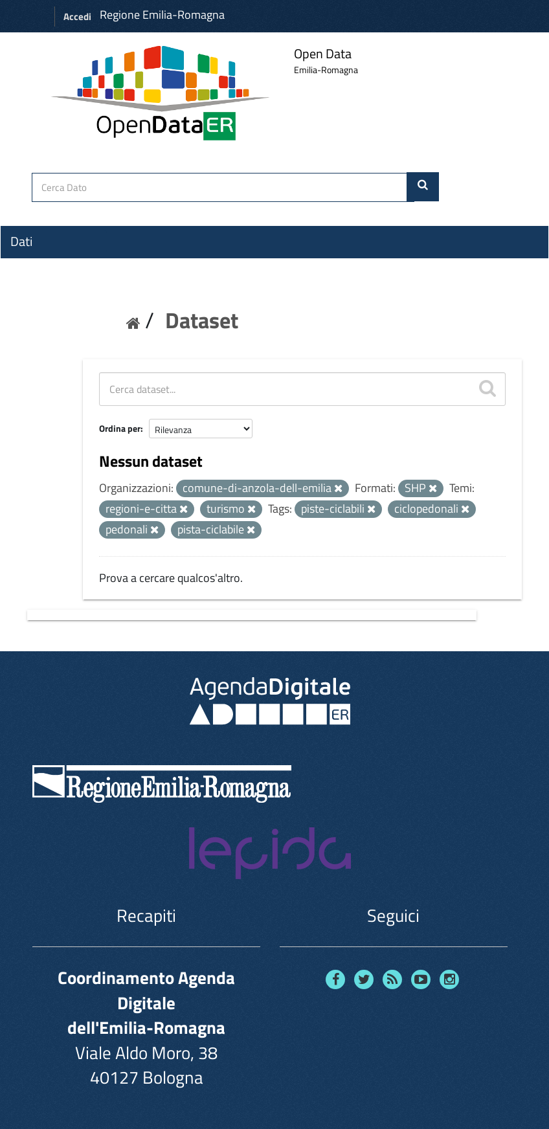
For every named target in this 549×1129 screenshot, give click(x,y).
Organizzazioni (49, 264)
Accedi (77, 16)
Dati (21, 241)
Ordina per (119, 428)
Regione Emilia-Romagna (162, 14)
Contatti (32, 337)
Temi (23, 288)
